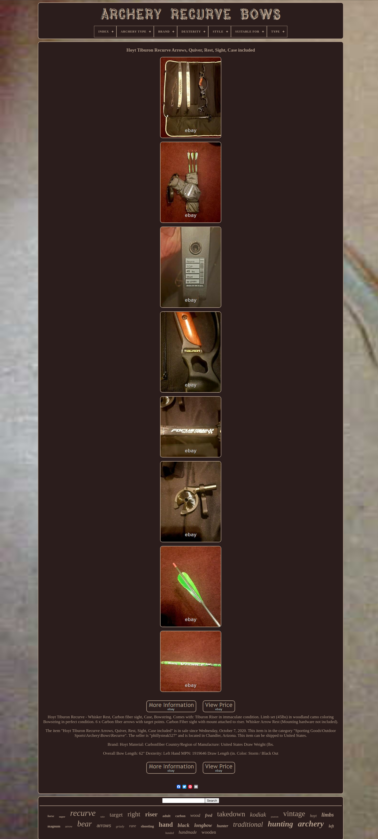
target (116, 815)
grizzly (120, 826)
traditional (248, 824)
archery (311, 823)
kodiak (258, 814)
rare (132, 826)
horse (50, 816)
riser (151, 814)
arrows (104, 825)
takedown (231, 814)
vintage (294, 813)
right (134, 814)
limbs (328, 815)
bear (84, 823)
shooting (147, 826)
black (183, 825)
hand (166, 824)
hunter (222, 826)
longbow (203, 825)
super (62, 816)
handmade (188, 832)
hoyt (313, 816)
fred (208, 815)
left (331, 826)
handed (169, 833)
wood (195, 815)
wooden (209, 832)
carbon (180, 816)
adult (166, 816)
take (102, 816)
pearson (274, 816)
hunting (280, 823)
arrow (68, 826)
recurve (83, 813)
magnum (53, 826)
